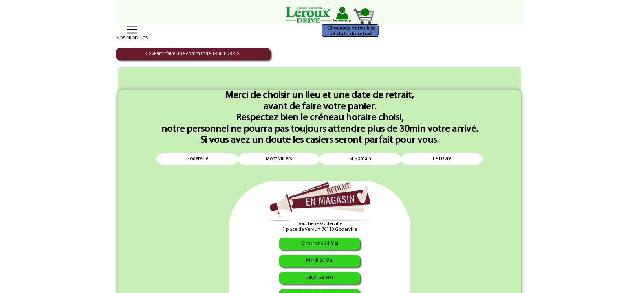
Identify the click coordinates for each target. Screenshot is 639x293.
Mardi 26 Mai (319, 260)
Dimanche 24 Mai (319, 243)
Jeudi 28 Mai (319, 277)
